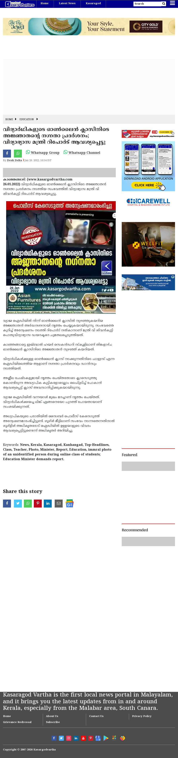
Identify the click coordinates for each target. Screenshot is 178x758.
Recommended (135, 530)
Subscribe (53, 722)
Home (45, 3)
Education (26, 119)
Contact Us (96, 716)
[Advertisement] (89, 87)
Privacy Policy (142, 716)
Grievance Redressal (17, 722)
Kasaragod (93, 3)
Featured (129, 455)
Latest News (67, 3)
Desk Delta (14, 160)
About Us (52, 716)
